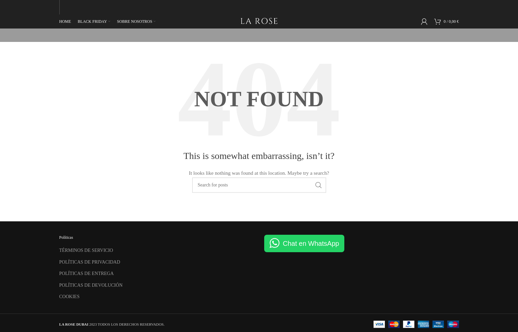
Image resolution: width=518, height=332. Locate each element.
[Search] (259, 184)
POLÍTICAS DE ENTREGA (86, 272)
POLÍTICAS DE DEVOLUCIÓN (91, 284)
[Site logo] (259, 20)
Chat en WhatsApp (311, 242)
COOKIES (69, 295)
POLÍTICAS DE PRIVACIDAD (89, 261)
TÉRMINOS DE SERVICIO (86, 249)
